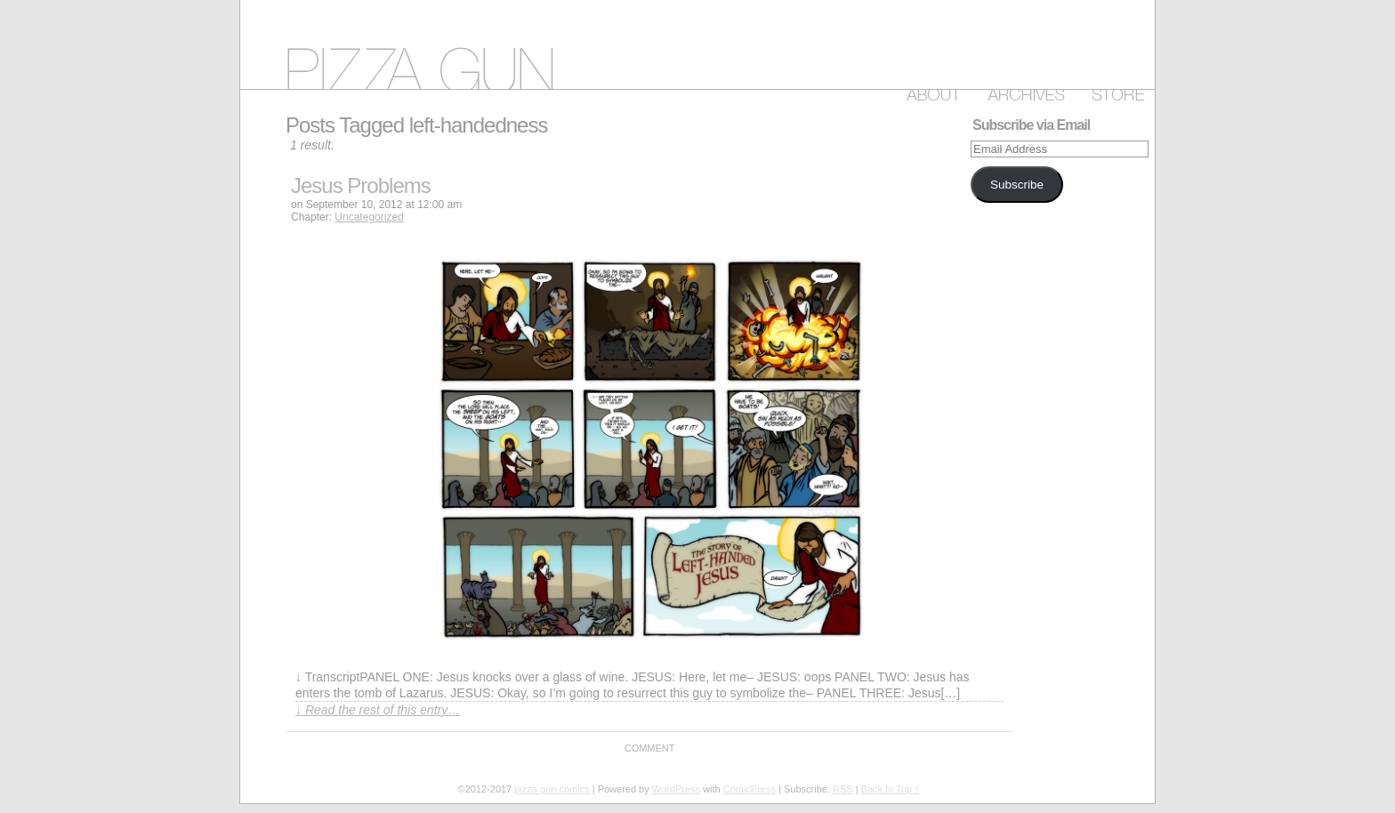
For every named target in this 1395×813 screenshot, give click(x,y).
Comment (650, 748)
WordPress (676, 789)
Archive (1023, 91)
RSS (843, 789)
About (930, 91)
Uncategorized (369, 217)
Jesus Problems (361, 185)
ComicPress (749, 789)
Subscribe (1017, 184)
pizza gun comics (697, 44)
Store (1115, 91)
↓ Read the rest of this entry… (377, 710)
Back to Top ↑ (890, 789)
